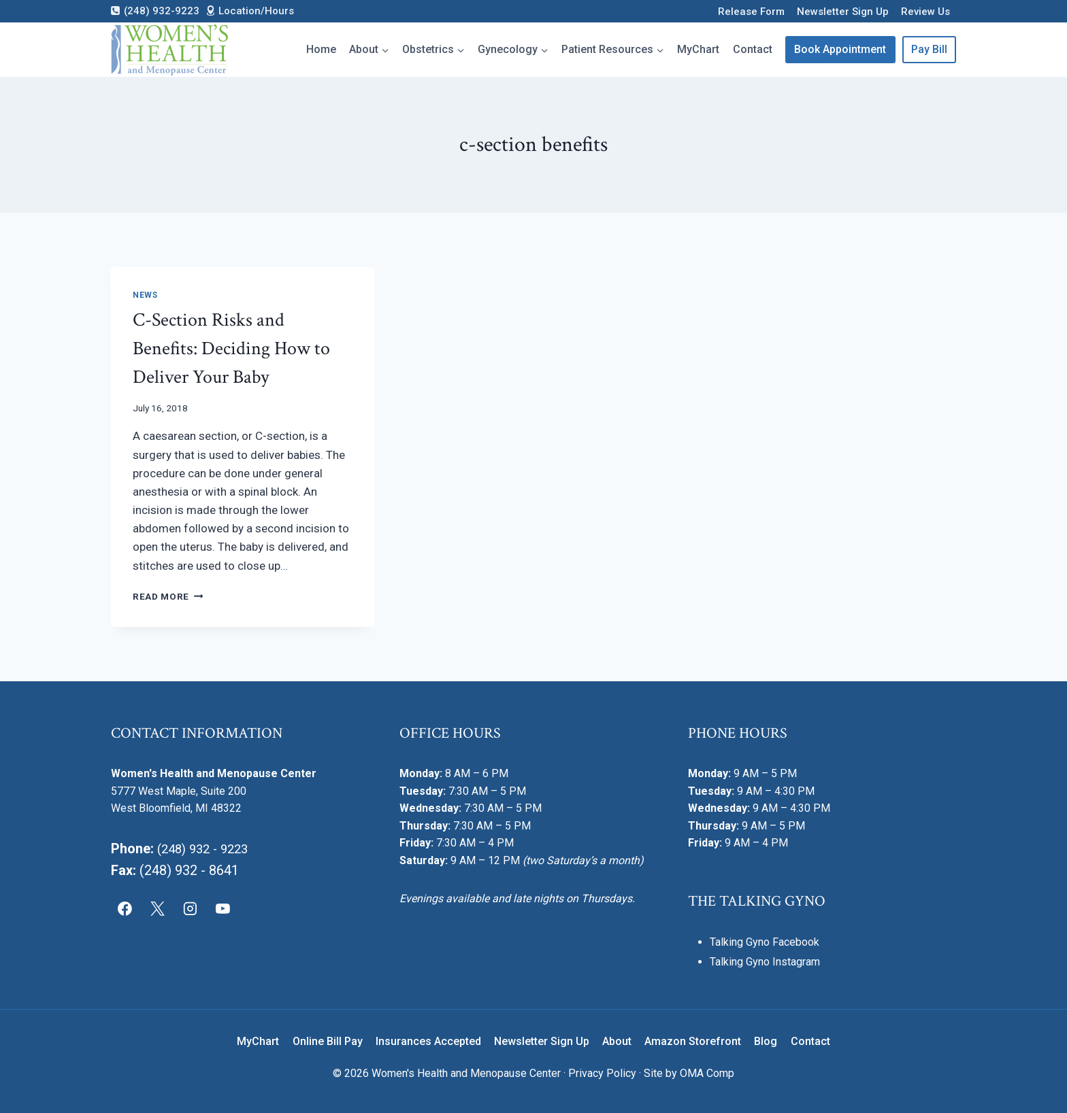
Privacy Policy (602, 1073)
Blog (765, 1041)
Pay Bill (929, 49)
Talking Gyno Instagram (765, 961)
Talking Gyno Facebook (764, 942)
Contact (752, 49)
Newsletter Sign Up (843, 11)
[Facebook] (125, 909)
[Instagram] (190, 909)
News (145, 295)
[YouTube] (222, 909)
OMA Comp (707, 1073)
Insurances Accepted (428, 1041)
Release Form (751, 11)
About (616, 1041)
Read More (168, 596)
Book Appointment (840, 49)
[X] (158, 909)
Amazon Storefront (692, 1041)
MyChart (698, 49)
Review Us (925, 11)
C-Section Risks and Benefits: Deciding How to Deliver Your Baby (231, 348)
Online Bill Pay (328, 1041)
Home (321, 49)
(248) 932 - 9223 (207, 848)
